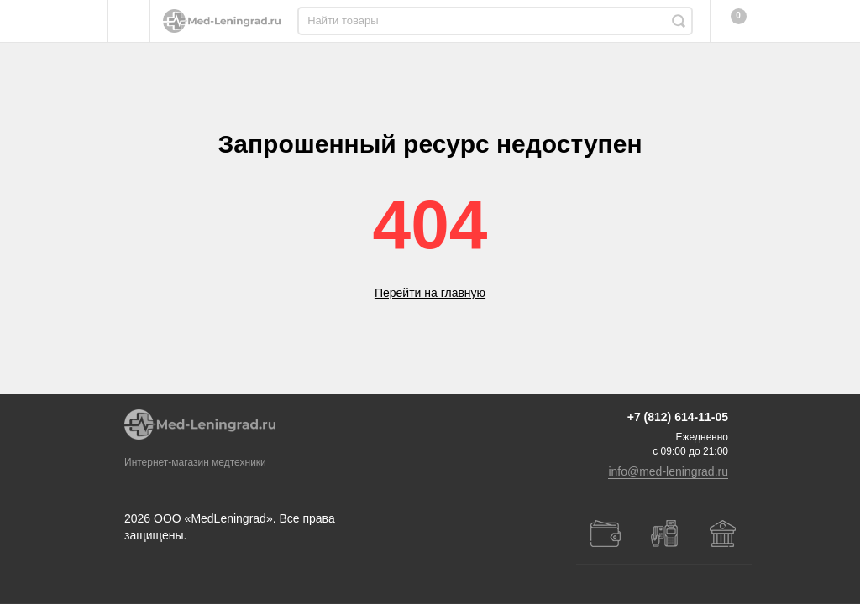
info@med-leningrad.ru (668, 488)
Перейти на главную (430, 292)
